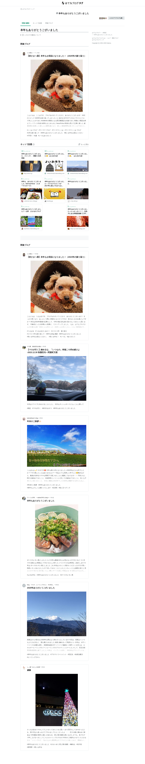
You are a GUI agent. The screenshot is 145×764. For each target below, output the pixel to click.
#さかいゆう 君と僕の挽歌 (59, 744)
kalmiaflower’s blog (32, 418)
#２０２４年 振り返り (59, 331)
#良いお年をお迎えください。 (37, 336)
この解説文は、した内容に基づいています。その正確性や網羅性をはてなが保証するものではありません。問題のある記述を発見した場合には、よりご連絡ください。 (30, 35)
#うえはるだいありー (42, 331)
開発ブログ (115, 38)
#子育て (29, 136)
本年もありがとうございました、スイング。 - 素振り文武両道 (31, 156)
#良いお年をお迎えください (73, 133)
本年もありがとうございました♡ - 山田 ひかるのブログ (31, 210)
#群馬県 (29, 747)
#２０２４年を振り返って (36, 334)
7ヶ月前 (37, 53)
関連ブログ (49, 23)
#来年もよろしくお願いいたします (39, 488)
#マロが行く (36, 408)
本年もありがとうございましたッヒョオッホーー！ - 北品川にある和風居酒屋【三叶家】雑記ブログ (77, 211)
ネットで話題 (37, 23)
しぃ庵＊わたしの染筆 (33, 667)
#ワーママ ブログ (45, 130)
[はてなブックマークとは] (34, 144)
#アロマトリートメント (58, 654)
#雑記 (29, 408)
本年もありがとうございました (77, 183)
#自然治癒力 (78, 654)
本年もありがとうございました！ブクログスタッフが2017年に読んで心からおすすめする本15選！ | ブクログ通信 (54, 184)
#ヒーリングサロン (33, 657)
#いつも (63, 336)
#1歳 (35, 136)
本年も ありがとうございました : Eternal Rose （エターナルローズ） (31, 184)
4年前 (41, 418)
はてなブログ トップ (27, 9)
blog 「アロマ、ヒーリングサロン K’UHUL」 (40, 585)
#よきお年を (31, 575)
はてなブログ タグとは (98, 38)
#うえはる (30, 331)
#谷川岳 (79, 744)
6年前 (57, 585)
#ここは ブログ (32, 130)
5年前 (52, 497)
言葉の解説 (25, 23)
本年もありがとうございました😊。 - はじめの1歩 (77, 155)
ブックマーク (25, 151)
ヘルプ (109, 38)
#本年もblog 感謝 (52, 334)
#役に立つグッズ (64, 488)
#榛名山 (72, 744)
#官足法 (70, 654)
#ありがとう (71, 336)
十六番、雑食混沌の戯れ (34, 346)
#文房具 (54, 488)
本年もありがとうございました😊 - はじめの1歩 (54, 155)
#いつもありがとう (44, 136)
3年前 (44, 346)
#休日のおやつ (47, 408)
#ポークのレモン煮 (66, 575)
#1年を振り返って (33, 133)
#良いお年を (38, 747)
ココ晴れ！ (30, 53)
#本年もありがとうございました (52, 133)
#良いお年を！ (54, 336)
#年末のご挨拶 (32, 485)
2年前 (36, 254)
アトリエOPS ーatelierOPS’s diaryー (38, 497)
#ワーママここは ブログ (73, 130)
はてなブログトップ (98, 40)
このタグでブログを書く (116, 18)
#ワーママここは (57, 130)
